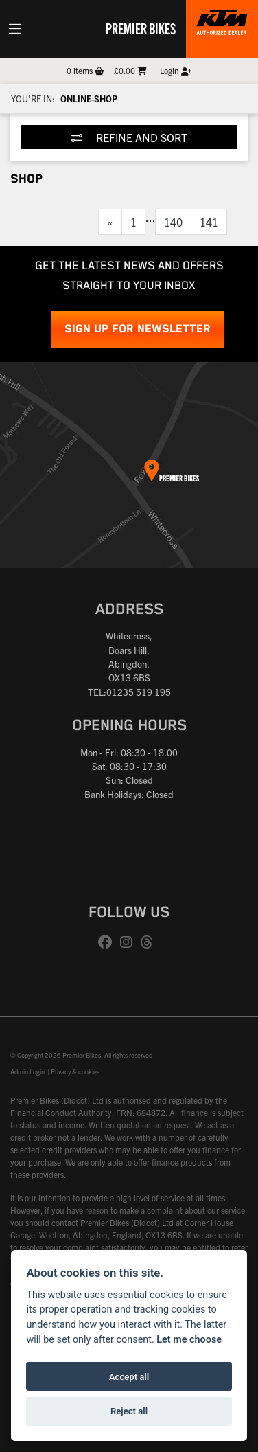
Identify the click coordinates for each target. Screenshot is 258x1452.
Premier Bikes (141, 28)
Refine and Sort (129, 137)
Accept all (129, 1377)
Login (175, 70)
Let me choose (189, 1340)
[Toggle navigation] (15, 29)
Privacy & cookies (75, 1071)
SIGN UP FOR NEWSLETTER (137, 329)
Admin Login (27, 1071)
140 (173, 222)
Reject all (129, 1411)
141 (209, 222)
